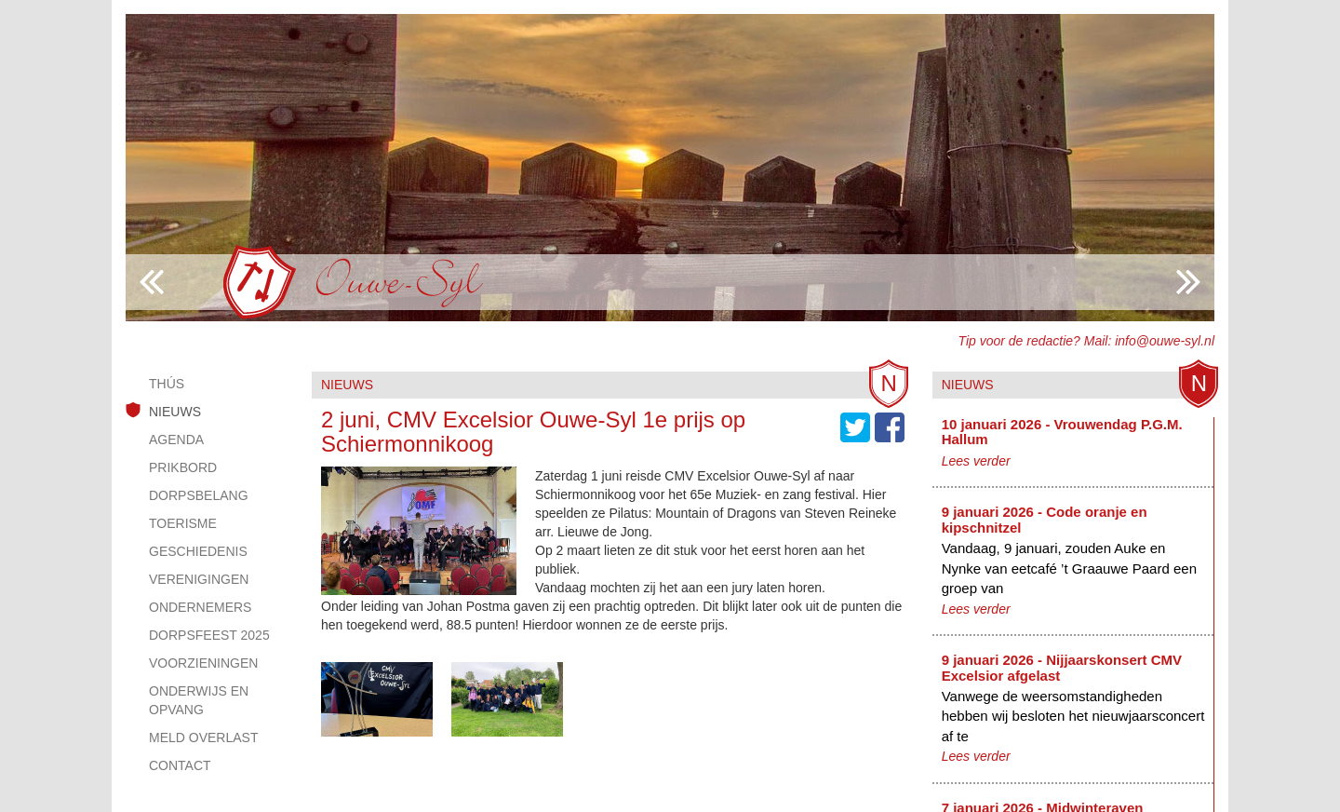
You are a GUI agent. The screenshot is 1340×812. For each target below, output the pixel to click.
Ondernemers (200, 607)
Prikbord (183, 467)
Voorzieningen (203, 663)
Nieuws (175, 411)
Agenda (176, 439)
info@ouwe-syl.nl (1164, 340)
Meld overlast (203, 737)
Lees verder (976, 460)
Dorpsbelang (198, 495)
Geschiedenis (198, 551)
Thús (166, 383)
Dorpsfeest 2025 (209, 635)
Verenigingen (198, 579)
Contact (180, 765)
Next (152, 282)
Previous (1188, 282)
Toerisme (183, 523)
